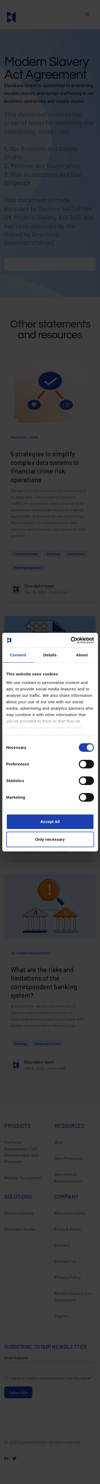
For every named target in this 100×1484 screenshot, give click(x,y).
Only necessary (50, 839)
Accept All (50, 821)
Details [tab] (50, 655)
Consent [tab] (18, 655)
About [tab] (82, 655)
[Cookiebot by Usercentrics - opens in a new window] (71, 640)
